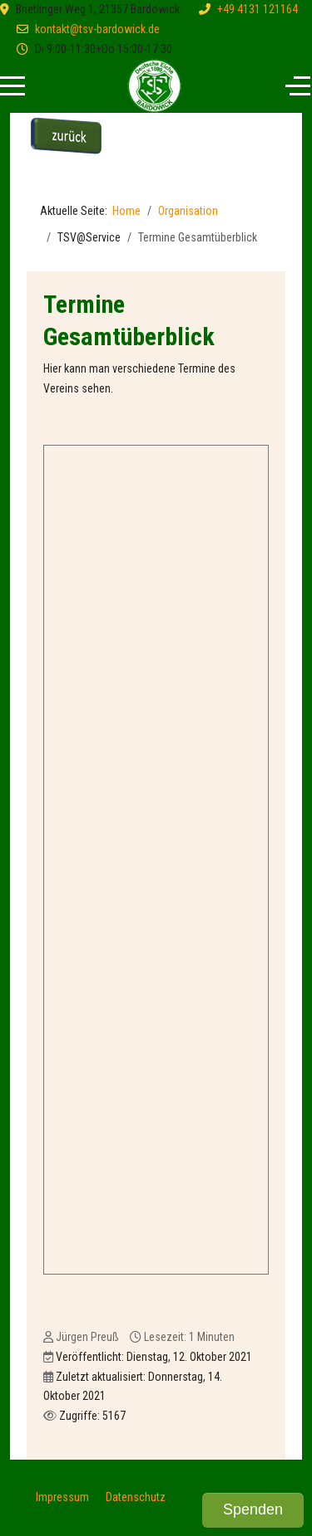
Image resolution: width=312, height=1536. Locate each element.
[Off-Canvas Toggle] (297, 86)
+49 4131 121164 (257, 9)
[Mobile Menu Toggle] (12, 86)
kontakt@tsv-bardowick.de (97, 29)
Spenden (253, 1509)
